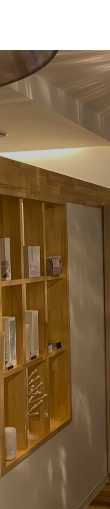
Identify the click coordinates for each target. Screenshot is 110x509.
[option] (55, 254)
